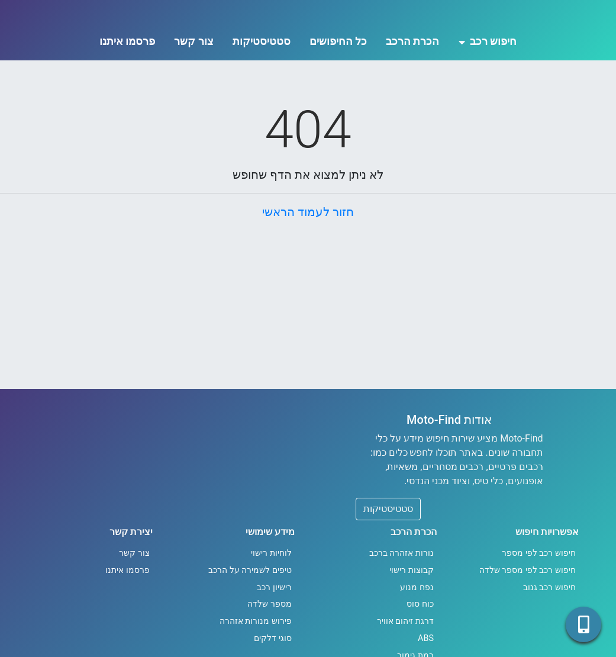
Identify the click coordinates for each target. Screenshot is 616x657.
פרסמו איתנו (127, 91)
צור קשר (193, 91)
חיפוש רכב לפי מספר (539, 603)
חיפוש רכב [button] (488, 91)
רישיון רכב (274, 637)
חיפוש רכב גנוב (549, 637)
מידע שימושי (270, 581)
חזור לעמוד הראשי (308, 262)
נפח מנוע (417, 637)
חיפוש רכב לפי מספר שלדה (527, 620)
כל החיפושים (338, 91)
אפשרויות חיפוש (547, 581)
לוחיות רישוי (271, 603)
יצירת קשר (131, 581)
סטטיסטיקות (262, 91)
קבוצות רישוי (411, 620)
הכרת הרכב (412, 91)
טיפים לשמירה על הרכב (250, 620)
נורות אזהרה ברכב (401, 603)
